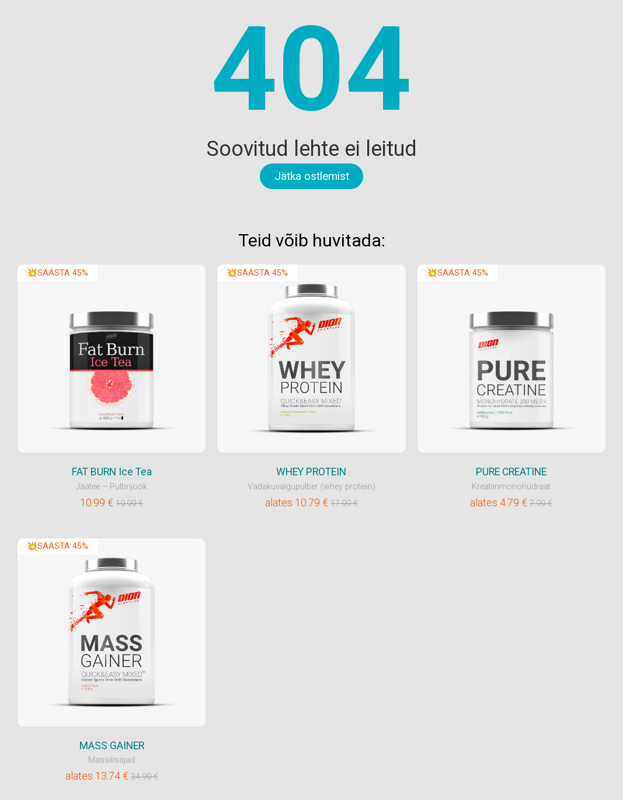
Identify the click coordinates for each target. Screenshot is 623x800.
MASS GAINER (111, 746)
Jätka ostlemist (311, 176)
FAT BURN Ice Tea (112, 472)
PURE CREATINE (511, 472)
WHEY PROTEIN (311, 472)
